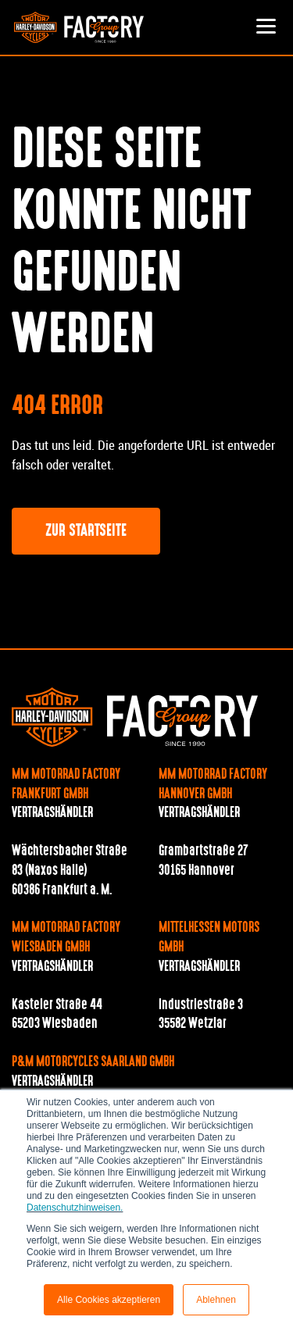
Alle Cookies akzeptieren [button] (108, 1299)
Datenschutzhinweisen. (75, 1207)
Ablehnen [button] (216, 1299)
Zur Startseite (86, 531)
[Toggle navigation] (265, 27)
